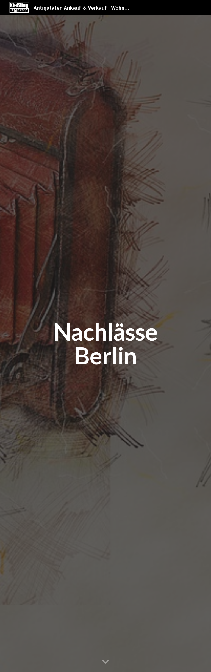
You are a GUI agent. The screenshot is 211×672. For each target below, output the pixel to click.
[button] (105, 662)
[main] (105, 344)
